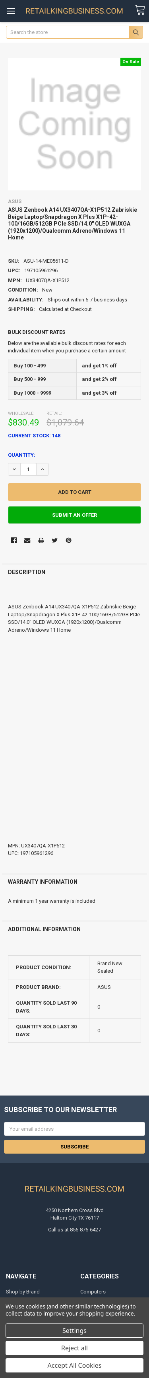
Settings (74, 1330)
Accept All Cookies (75, 1365)
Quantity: (21, 455)
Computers (93, 1292)
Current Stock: (34, 436)
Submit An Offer (74, 515)
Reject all (74, 1348)
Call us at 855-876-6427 (74, 1230)
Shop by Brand (23, 1292)
